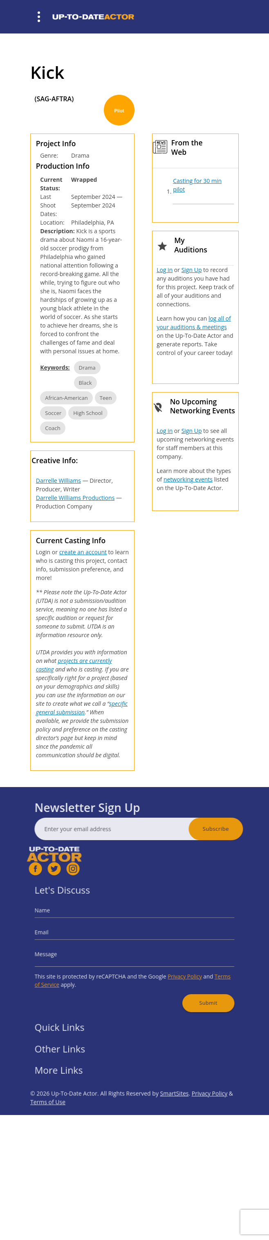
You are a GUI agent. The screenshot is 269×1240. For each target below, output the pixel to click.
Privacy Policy (175, 971)
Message (63, 953)
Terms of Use (47, 1120)
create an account (83, 552)
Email (59, 935)
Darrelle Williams (58, 480)
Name (60, 917)
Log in (165, 270)
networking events (188, 479)
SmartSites (174, 1112)
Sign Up (192, 270)
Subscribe (234, 828)
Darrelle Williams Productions (75, 498)
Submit (194, 993)
